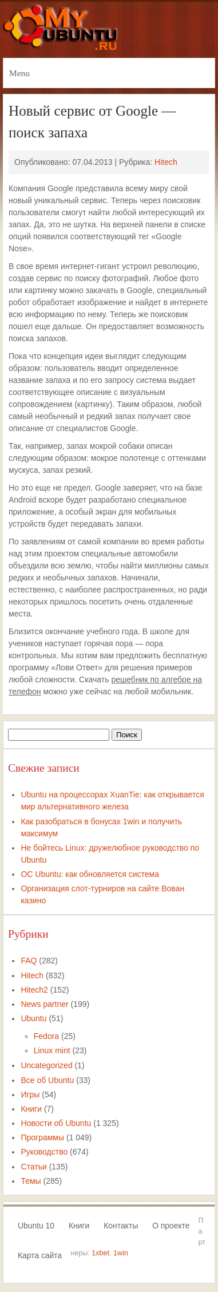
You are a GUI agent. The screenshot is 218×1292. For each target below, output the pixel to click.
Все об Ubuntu (47, 1080)
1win (120, 1253)
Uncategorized (46, 1065)
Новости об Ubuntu (56, 1123)
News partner (44, 1004)
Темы (31, 1181)
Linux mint (52, 1050)
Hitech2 (34, 989)
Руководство (44, 1151)
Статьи (33, 1166)
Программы (42, 1137)
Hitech (165, 162)
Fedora (46, 1036)
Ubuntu (33, 1018)
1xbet (100, 1253)
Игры (30, 1094)
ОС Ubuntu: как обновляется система (90, 874)
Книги (31, 1108)
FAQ (29, 960)
